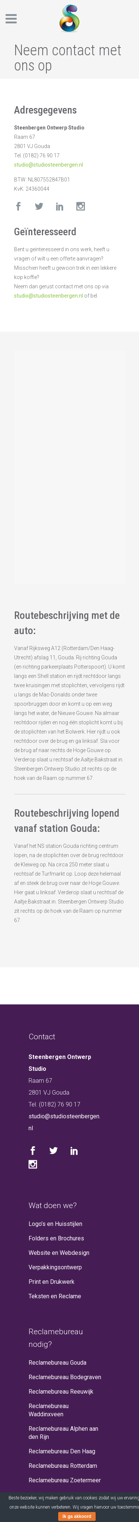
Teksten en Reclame (55, 1296)
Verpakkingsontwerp (55, 1267)
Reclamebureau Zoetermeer (65, 1480)
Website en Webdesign (59, 1252)
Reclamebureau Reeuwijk (61, 1391)
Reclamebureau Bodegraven (65, 1377)
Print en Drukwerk (52, 1281)
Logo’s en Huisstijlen (55, 1223)
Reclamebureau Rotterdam (63, 1465)
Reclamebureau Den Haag (62, 1451)
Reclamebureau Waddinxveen (49, 1410)
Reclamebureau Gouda (57, 1362)
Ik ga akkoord (77, 1516)
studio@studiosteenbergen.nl (48, 165)
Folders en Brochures (56, 1238)
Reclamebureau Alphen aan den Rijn (63, 1432)
